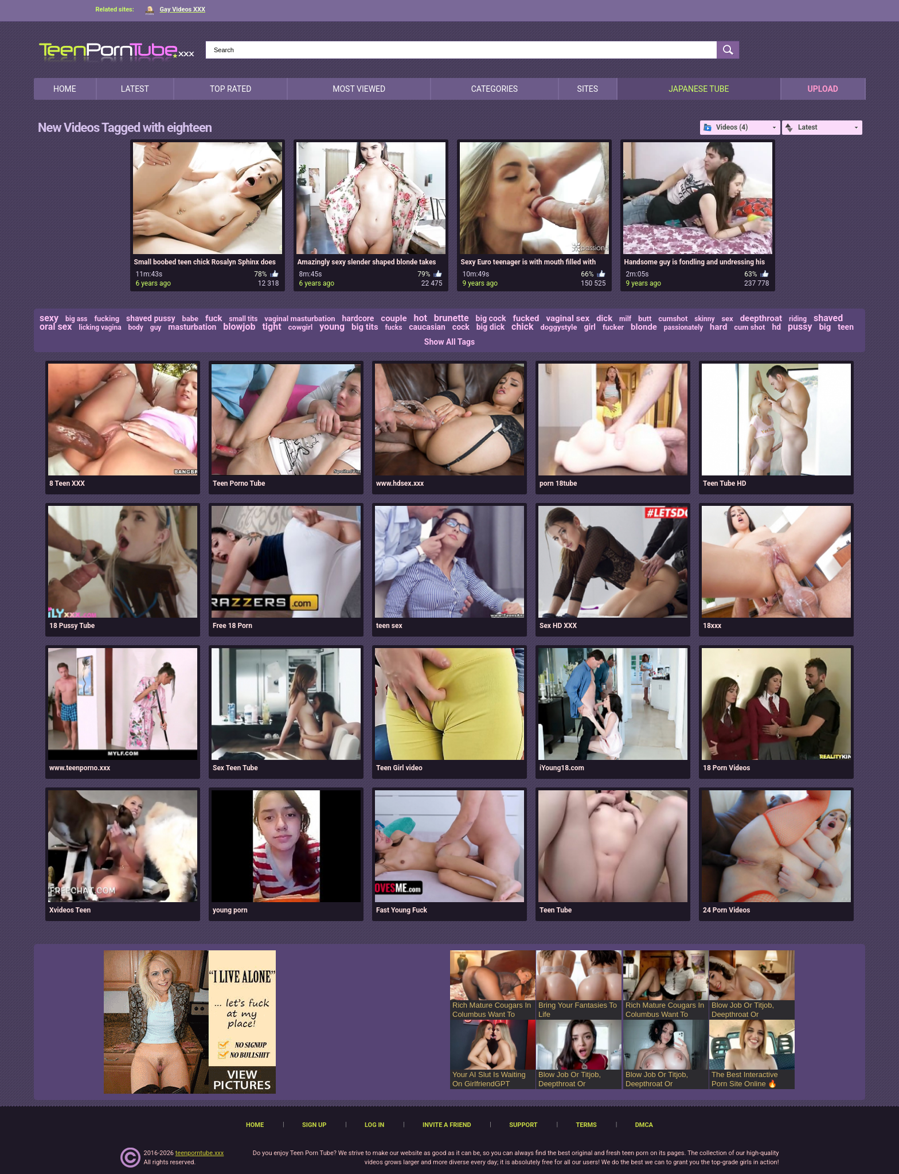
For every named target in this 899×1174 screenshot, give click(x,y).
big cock (491, 318)
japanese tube (699, 88)
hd (776, 326)
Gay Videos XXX (175, 9)
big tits (364, 327)
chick (522, 326)
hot (420, 318)
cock (461, 326)
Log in (374, 1125)
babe (190, 318)
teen (846, 326)
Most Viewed (359, 88)
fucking (106, 318)
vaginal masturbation (299, 318)
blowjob (239, 326)
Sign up (314, 1125)
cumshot (672, 318)
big (825, 327)
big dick (490, 326)
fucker (613, 327)
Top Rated (230, 88)
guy (156, 327)
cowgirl (300, 327)
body (135, 327)
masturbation (192, 326)
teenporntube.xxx (199, 1153)
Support (523, 1125)
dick (604, 318)
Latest (135, 88)
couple (393, 318)
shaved (828, 318)
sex (727, 318)
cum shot (749, 327)
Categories (494, 88)
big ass (76, 319)
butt (644, 318)
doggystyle (558, 327)
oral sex (56, 326)
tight (271, 326)
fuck (213, 318)
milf (625, 319)
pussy (800, 326)
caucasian (427, 326)
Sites (588, 88)
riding (798, 319)
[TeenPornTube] (117, 50)
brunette (451, 318)
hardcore (358, 318)
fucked (526, 318)
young (332, 326)
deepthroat (761, 318)
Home (64, 88)
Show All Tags (449, 341)
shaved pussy (150, 318)
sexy (49, 318)
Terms (586, 1125)
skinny (704, 319)
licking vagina (100, 327)
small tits (243, 319)
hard (718, 327)
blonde (644, 327)
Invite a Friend (447, 1125)
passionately (683, 327)
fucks (393, 327)
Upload (823, 88)
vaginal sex (567, 318)
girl (590, 326)
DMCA (644, 1125)
